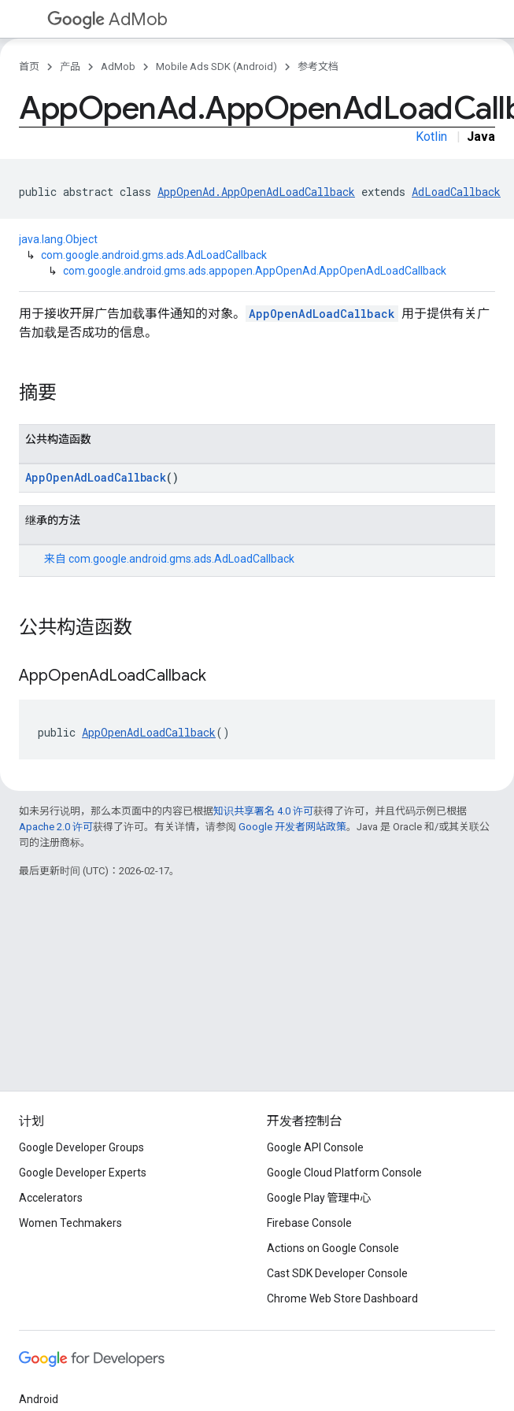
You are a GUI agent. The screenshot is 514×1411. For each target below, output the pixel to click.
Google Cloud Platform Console (344, 1172)
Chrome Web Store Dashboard (342, 1298)
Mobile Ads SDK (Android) (216, 66)
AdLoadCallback (456, 191)
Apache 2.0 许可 (56, 827)
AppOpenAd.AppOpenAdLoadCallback (256, 191)
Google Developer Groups (81, 1147)
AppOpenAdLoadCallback (322, 313)
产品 (70, 66)
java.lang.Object (58, 239)
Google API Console (315, 1147)
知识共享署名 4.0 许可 (263, 811)
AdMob (107, 19)
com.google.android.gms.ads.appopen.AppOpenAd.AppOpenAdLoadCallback (254, 270)
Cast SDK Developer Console (337, 1273)
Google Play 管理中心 (319, 1197)
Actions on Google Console (333, 1248)
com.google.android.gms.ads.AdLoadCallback (154, 255)
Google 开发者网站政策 (292, 827)
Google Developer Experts (82, 1172)
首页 (29, 66)
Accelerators (51, 1197)
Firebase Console (309, 1223)
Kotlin (431, 136)
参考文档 (318, 66)
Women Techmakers (70, 1223)
